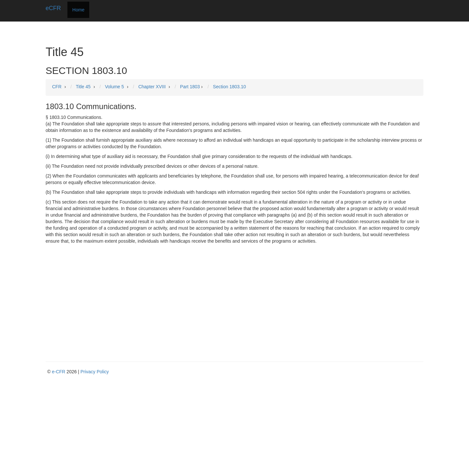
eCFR (53, 8)
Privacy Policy (94, 371)
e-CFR (58, 371)
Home (78, 9)
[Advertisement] (234, 293)
